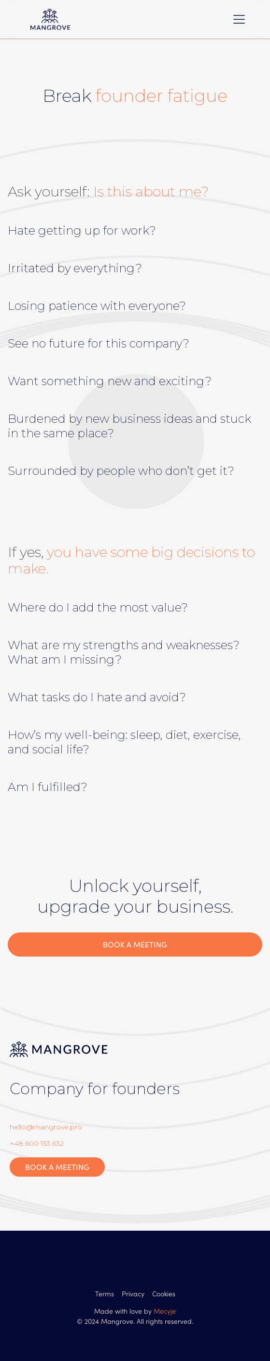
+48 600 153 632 (37, 1143)
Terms (104, 1293)
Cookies (163, 1293)
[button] (237, 19)
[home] (83, 19)
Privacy (133, 1293)
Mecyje (165, 1311)
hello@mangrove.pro (46, 1127)
